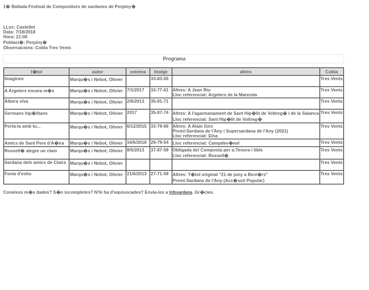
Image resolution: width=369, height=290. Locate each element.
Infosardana (180, 192)
